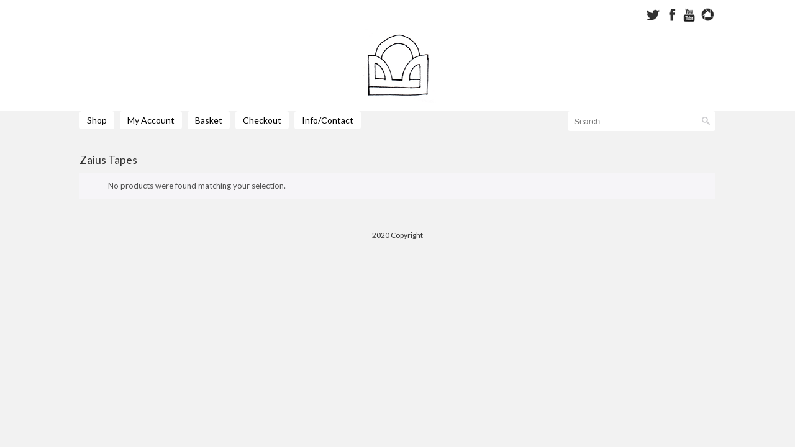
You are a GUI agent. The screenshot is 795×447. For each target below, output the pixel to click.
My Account (151, 120)
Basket (208, 120)
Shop (97, 120)
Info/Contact (327, 120)
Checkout (262, 120)
